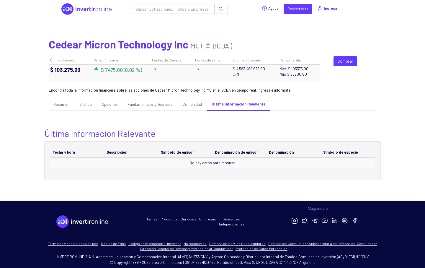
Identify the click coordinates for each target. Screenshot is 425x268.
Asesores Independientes (232, 221)
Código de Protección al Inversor (154, 243)
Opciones (110, 104)
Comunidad (192, 104)
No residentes (195, 243)
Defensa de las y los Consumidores (237, 243)
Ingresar (328, 8)
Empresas (207, 219)
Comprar (345, 61)
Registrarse (297, 8)
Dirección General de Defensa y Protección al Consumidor (186, 248)
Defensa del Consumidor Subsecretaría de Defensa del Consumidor (322, 243)
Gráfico (85, 104)
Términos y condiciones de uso (73, 243)
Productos (169, 219)
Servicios (188, 219)
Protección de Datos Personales (261, 248)
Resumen (61, 104)
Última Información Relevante (238, 104)
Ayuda (270, 8)
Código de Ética (113, 243)
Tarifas (152, 219)
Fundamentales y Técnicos (150, 104)
